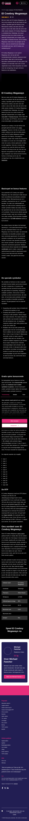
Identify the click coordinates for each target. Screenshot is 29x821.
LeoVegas (4, 720)
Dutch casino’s (5, 751)
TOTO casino (5, 727)
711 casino (4, 718)
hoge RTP (17, 504)
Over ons (4, 760)
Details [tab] (15, 394)
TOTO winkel (5, 753)
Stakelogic (4, 160)
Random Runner (13, 116)
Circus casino (5, 712)
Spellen (3, 743)
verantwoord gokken (13, 779)
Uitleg (3, 749)
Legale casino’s (5, 705)
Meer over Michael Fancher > (14, 676)
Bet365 (3, 729)
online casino (21, 533)
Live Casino (4, 747)
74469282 (16, 783)
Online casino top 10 (6, 707)
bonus (21, 566)
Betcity (3, 725)
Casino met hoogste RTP (8, 709)
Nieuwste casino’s (6, 703)
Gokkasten (11, 9)
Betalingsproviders (6, 745)
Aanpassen (15, 425)
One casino (4, 722)
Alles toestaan (14, 421)
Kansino (3, 714)
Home (7, 9)
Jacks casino (5, 716)
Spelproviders (5, 740)
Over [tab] (24, 394)
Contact (14, 814)
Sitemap (3, 762)
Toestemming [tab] (5, 394)
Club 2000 (4, 116)
